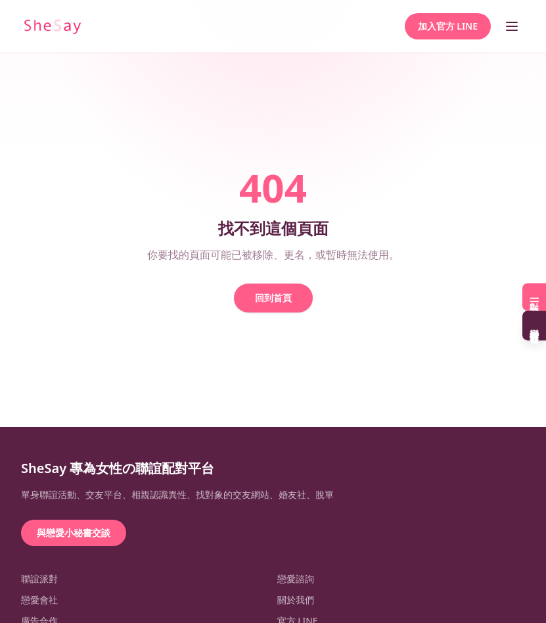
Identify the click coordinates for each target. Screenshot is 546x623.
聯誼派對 (39, 578)
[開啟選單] (512, 26)
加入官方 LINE (448, 26)
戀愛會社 (39, 599)
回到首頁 (273, 297)
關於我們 (295, 599)
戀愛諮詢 (295, 578)
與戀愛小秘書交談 (73, 532)
